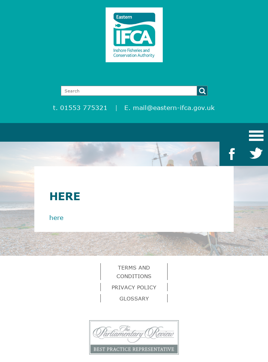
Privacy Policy (134, 287)
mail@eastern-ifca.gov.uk (174, 107)
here (56, 217)
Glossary (134, 298)
